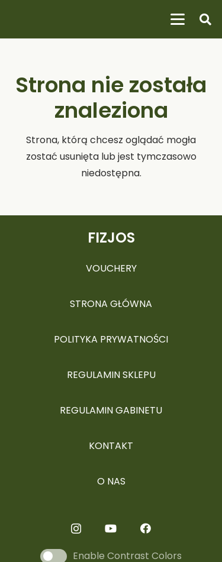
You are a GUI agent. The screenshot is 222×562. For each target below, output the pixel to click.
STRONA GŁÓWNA (111, 304)
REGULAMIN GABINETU (111, 410)
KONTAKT (111, 446)
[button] (177, 19)
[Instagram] (76, 529)
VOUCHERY (111, 268)
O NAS (111, 481)
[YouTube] (111, 528)
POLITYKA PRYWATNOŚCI (111, 339)
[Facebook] (145, 528)
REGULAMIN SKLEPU (111, 375)
